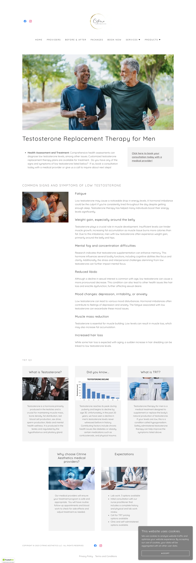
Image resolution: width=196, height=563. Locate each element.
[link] (25, 21)
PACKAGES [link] (97, 39)
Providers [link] (54, 39)
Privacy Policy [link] (86, 556)
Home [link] (38, 39)
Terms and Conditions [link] (106, 556)
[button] (133, 39)
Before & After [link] (75, 39)
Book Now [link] (115, 39)
